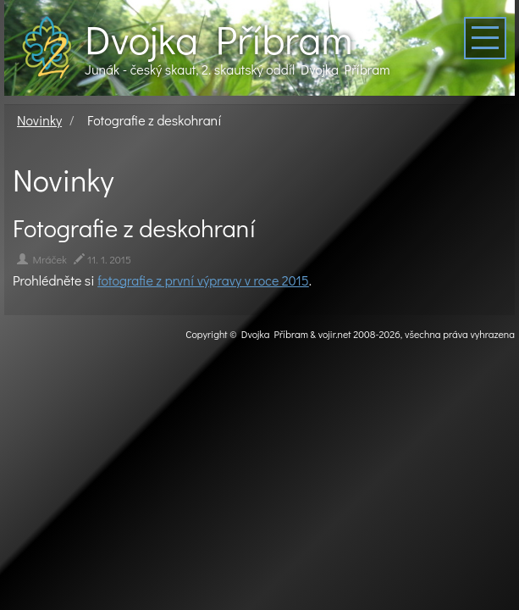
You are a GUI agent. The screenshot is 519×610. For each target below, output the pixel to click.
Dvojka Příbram (218, 39)
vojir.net (334, 334)
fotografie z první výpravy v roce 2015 (203, 280)
